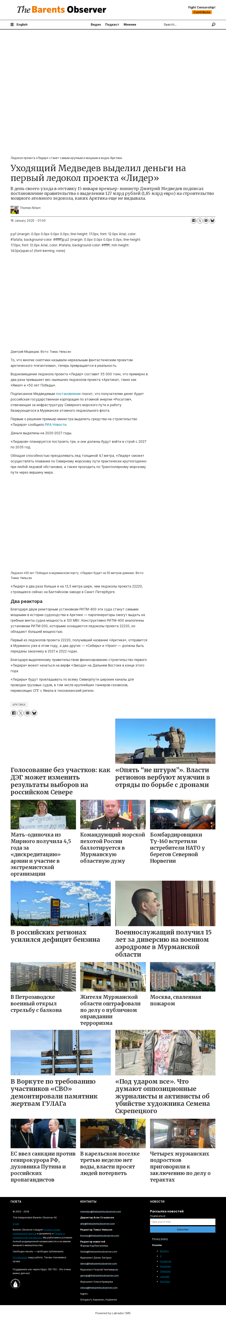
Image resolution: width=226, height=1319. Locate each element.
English (22, 24)
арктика (19, 704)
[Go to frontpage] (62, 10)
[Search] (213, 24)
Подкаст (112, 24)
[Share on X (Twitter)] (200, 221)
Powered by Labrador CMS (113, 1313)
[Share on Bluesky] (212, 221)
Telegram (165, 1271)
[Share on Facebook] (194, 221)
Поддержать (20, 1257)
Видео (96, 24)
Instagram (165, 1266)
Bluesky (164, 1251)
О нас (16, 1223)
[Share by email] (206, 221)
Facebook (165, 1261)
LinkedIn (164, 1276)
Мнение (130, 24)
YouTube (165, 1281)
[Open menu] (12, 24)
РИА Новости (55, 425)
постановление (68, 394)
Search (160, 24)
